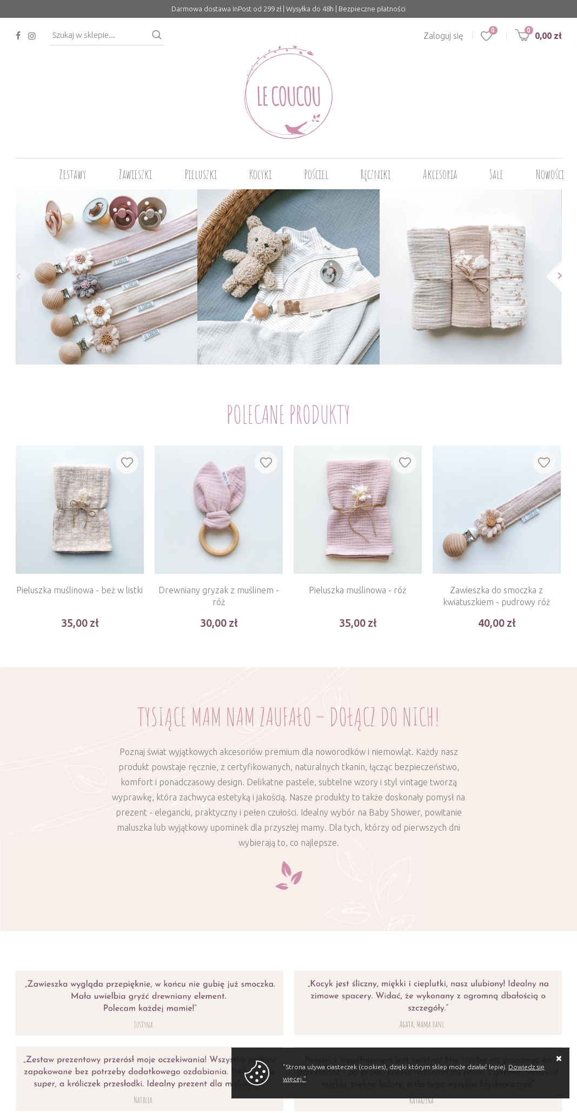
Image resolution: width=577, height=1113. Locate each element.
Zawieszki (135, 174)
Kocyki (260, 174)
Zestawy (72, 174)
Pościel (316, 174)
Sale (496, 174)
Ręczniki (375, 174)
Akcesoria (440, 174)
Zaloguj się (443, 36)
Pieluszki (200, 174)
